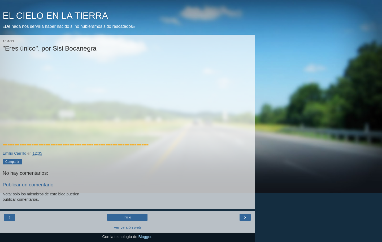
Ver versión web (127, 227)
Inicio (127, 217)
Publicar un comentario (28, 184)
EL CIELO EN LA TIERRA (55, 16)
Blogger (144, 237)
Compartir (12, 162)
